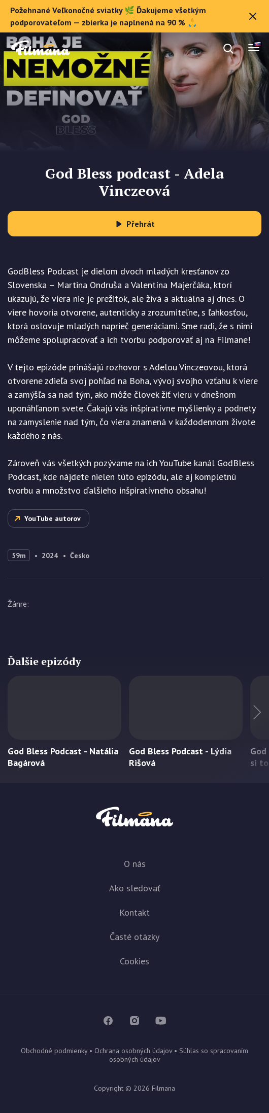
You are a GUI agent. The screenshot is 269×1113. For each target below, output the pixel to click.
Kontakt (134, 912)
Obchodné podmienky (54, 1050)
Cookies (134, 961)
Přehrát (140, 224)
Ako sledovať (134, 888)
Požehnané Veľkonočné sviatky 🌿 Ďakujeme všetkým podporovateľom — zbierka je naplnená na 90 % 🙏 (134, 16)
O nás (135, 863)
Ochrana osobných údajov (133, 1050)
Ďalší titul (238, 729)
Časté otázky (134, 937)
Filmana (40, 48)
